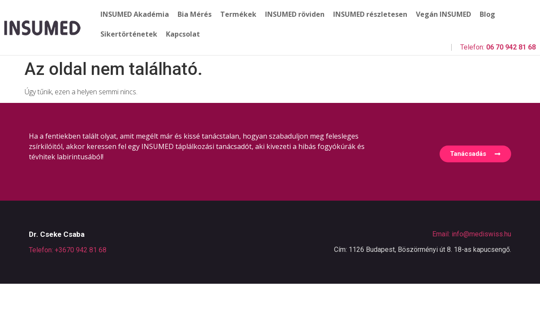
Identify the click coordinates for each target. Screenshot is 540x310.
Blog (487, 14)
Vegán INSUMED (443, 14)
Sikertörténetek (128, 34)
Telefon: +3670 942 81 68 (67, 250)
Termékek (238, 14)
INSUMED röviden (295, 14)
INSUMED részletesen (370, 14)
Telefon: (498, 47)
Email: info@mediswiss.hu (471, 234)
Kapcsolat (183, 34)
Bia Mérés (195, 14)
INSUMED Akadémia (134, 14)
